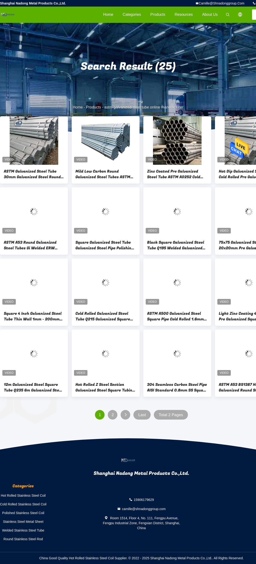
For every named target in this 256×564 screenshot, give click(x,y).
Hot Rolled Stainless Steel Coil (23, 495)
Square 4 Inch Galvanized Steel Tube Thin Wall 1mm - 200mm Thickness (33, 316)
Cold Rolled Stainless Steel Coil (23, 504)
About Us (210, 14)
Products (157, 14)
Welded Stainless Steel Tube (23, 530)
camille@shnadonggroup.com (221, 3)
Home (108, 14)
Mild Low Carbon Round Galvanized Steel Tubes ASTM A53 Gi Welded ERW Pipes (102, 174)
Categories (132, 14)
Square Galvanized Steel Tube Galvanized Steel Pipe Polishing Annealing (104, 245)
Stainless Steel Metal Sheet (23, 522)
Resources (184, 14)
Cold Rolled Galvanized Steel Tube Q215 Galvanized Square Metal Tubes (102, 316)
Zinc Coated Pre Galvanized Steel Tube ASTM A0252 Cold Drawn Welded (173, 174)
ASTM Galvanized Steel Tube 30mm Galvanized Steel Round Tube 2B (32, 174)
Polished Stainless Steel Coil (23, 513)
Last (142, 415)
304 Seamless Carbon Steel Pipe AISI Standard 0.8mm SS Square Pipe (177, 387)
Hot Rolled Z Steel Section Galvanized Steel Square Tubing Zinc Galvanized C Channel (104, 387)
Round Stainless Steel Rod (23, 539)
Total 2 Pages (171, 415)
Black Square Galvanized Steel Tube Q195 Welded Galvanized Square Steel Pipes (175, 245)
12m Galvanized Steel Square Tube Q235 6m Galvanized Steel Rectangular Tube (33, 387)
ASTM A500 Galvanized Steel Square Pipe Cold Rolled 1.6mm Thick (175, 316)
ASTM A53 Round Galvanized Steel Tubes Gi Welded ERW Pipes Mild (30, 245)
